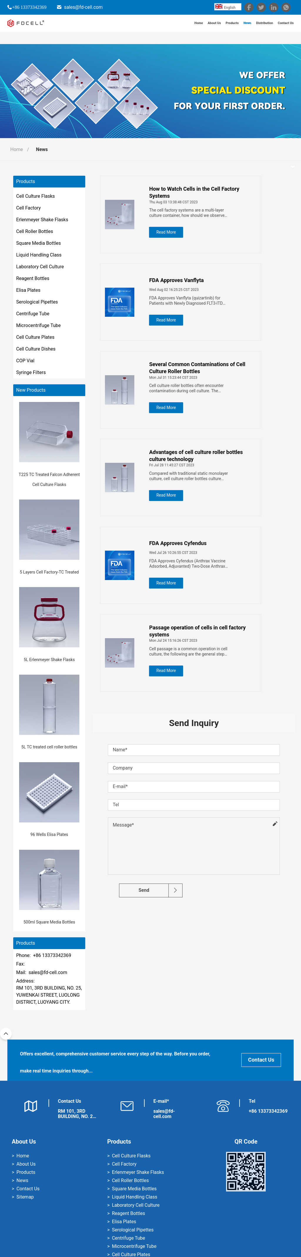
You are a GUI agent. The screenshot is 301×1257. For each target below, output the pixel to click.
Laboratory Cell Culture (40, 266)
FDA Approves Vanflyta (179, 282)
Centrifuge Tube (32, 313)
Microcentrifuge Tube (38, 325)
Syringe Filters (31, 372)
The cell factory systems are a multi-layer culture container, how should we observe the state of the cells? (193, 213)
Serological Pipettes (37, 302)
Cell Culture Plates (35, 337)
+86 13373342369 (29, 7)
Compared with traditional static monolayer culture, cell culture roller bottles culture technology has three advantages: (191, 481)
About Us (197, 29)
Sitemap (25, 1197)
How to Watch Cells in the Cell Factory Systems (197, 192)
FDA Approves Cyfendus (180, 550)
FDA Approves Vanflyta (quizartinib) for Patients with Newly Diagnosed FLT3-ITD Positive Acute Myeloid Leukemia (188, 302)
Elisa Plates (28, 290)
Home (178, 29)
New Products (31, 390)
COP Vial (25, 360)
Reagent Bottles (32, 278)
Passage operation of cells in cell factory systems (200, 639)
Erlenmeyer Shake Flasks (42, 219)
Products (218, 29)
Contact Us (283, 29)
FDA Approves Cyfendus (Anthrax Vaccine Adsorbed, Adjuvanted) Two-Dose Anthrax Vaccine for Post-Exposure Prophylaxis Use (191, 570)
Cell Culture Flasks (35, 196)
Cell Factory (28, 208)
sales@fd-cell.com (83, 7)
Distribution (257, 29)
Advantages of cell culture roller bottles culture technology (198, 460)
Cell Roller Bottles (34, 231)
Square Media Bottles (38, 243)
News (237, 29)
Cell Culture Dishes (36, 349)
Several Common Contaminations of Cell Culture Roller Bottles (200, 371)
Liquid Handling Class (38, 255)
